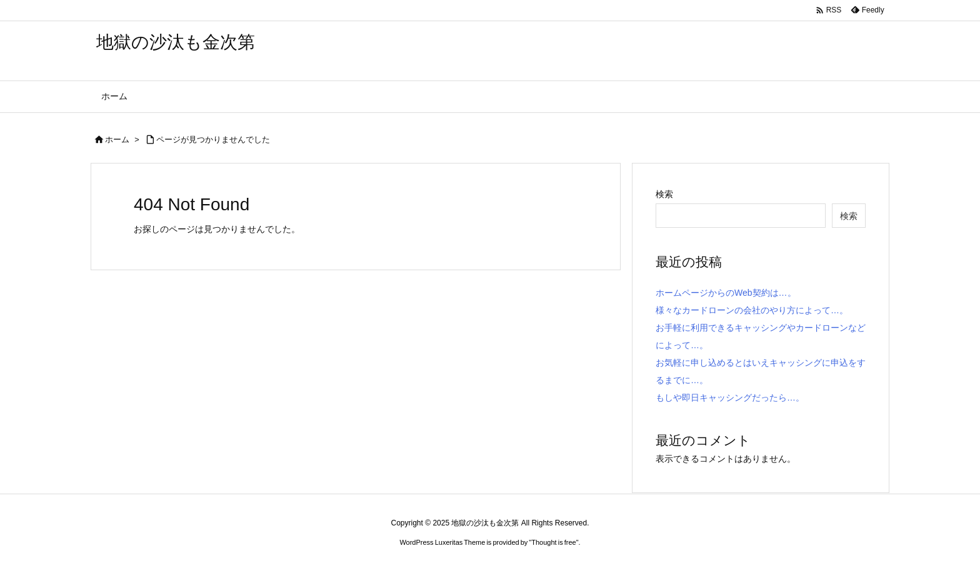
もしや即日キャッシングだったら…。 (730, 398)
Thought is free (553, 542)
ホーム (117, 139)
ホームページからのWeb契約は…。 (726, 293)
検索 (664, 194)
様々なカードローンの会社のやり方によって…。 (752, 310)
